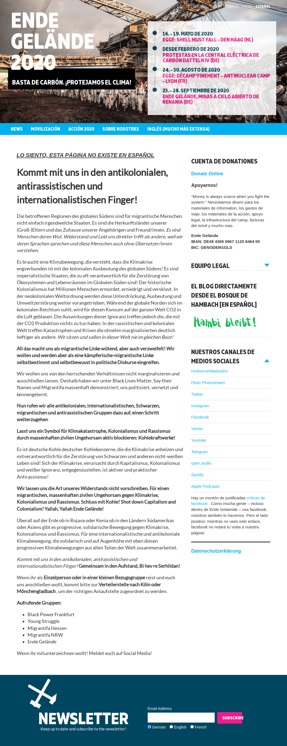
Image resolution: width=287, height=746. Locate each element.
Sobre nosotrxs (120, 129)
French (201, 727)
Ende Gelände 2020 (52, 40)
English (216, 6)
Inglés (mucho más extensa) (178, 129)
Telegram (199, 451)
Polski (247, 6)
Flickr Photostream (208, 382)
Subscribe (232, 717)
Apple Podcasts (205, 486)
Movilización (45, 129)
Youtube (198, 440)
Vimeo (196, 428)
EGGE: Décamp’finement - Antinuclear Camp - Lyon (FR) (216, 78)
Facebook (200, 417)
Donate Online (207, 173)
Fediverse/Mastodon (209, 371)
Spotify (197, 474)
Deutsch (200, 6)
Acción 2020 (81, 129)
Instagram (200, 405)
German (159, 727)
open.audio (201, 463)
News (17, 129)
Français (232, 6)
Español (263, 6)
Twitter (197, 394)
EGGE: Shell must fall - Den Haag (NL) (208, 39)
